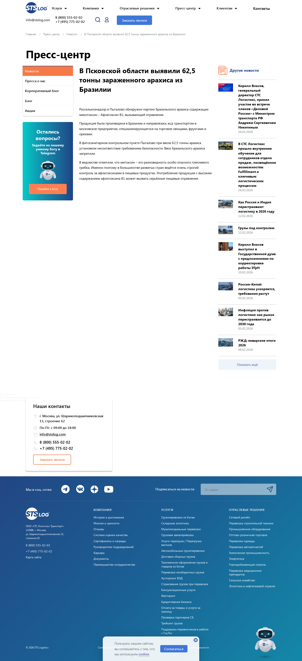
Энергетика (236, 559)
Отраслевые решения (137, 8)
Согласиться (174, 649)
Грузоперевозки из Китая (178, 517)
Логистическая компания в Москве (20, 397)
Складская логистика (175, 523)
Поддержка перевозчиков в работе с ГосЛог (184, 631)
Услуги (57, 8)
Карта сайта (33, 557)
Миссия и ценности (106, 523)
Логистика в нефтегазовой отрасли (252, 586)
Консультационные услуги (178, 590)
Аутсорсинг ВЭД (172, 578)
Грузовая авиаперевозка (177, 535)
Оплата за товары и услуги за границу (180, 609)
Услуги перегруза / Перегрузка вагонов (181, 543)
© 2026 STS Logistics (37, 647)
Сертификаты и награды (110, 541)
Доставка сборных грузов (178, 556)
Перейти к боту (48, 189)
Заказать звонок (134, 20)
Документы (101, 559)
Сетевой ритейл (239, 517)
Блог (28, 101)
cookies (143, 654)
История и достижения (109, 517)
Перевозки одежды (242, 541)
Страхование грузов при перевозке (184, 584)
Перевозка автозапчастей (246, 547)
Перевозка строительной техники (251, 523)
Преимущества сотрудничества (114, 564)
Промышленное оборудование (249, 529)
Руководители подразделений (114, 547)
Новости (32, 71)
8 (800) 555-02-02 (68, 17)
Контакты (261, 8)
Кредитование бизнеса (176, 602)
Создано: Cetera (267, 647)
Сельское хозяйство (242, 580)
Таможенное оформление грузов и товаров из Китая (184, 564)
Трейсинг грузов (171, 623)
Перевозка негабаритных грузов (182, 572)
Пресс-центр (185, 8)
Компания (91, 8)
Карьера (99, 553)
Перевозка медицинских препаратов (245, 572)
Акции (30, 110)
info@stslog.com (38, 20)
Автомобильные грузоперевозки (183, 551)
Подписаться (270, 489)
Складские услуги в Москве (15, 400)
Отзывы (99, 529)
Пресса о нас (35, 81)
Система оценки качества (111, 535)
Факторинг (168, 596)
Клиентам (224, 8)
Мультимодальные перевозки (181, 529)
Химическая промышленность (249, 553)
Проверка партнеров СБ (177, 617)
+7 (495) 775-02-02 (70, 21)
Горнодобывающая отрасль (247, 564)
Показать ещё (247, 364)
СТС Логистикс (8, 394)
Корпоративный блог (42, 90)
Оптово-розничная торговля (248, 535)
